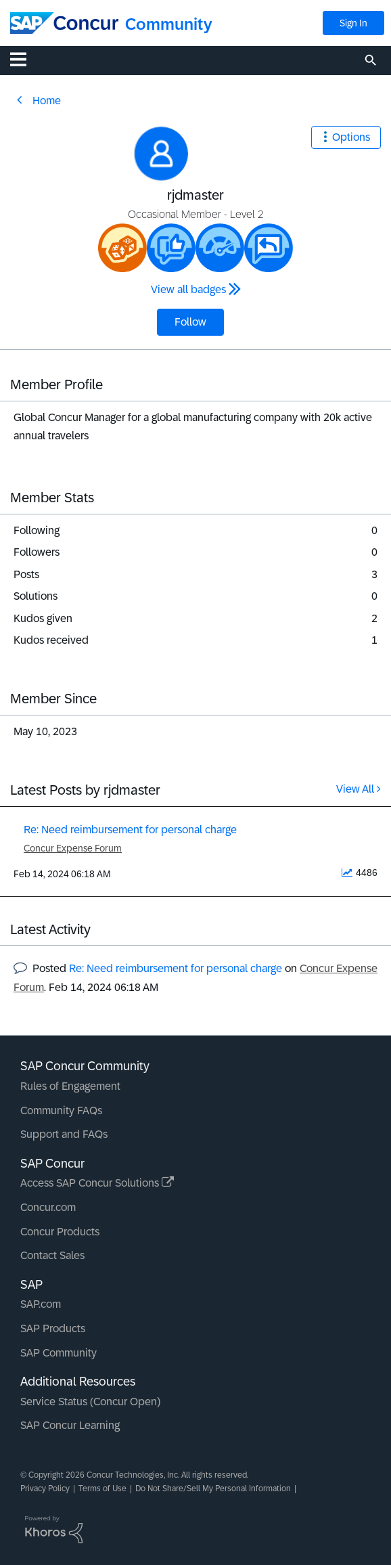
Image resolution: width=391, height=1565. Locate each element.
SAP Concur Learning (70, 1425)
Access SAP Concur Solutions (97, 1183)
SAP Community (58, 1353)
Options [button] (351, 137)
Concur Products (59, 1231)
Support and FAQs (64, 1134)
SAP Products (52, 1328)
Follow (190, 322)
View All (355, 789)
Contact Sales (52, 1255)
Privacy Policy (45, 1488)
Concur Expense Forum (73, 848)
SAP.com (40, 1304)
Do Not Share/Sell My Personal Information (213, 1488)
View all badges (188, 289)
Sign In (353, 23)
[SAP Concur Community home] (64, 23)
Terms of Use (102, 1488)
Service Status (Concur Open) (90, 1401)
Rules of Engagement (70, 1086)
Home (46, 100)
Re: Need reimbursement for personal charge (130, 829)
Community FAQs (61, 1110)
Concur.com (48, 1207)
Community (168, 24)
